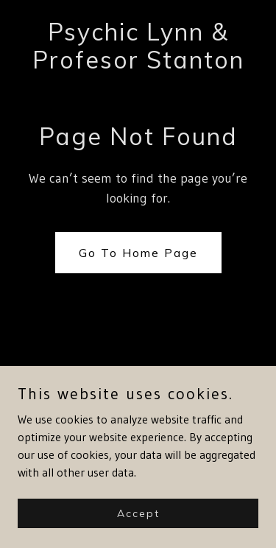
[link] (138, 64)
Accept (138, 512)
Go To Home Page (138, 252)
